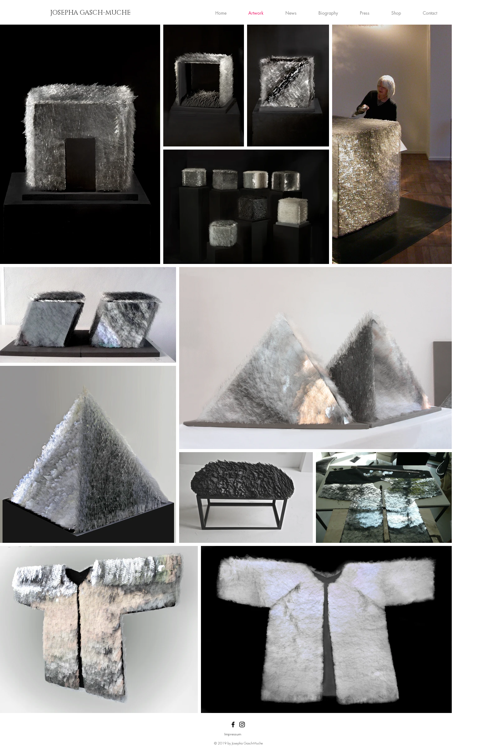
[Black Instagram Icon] (242, 724)
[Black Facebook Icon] (233, 724)
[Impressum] (233, 734)
